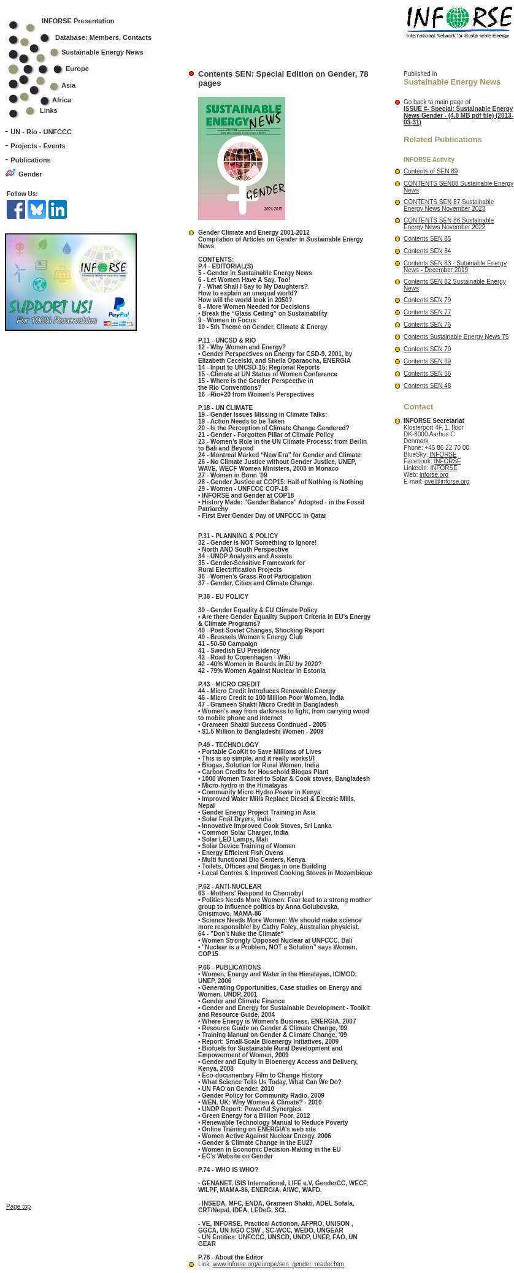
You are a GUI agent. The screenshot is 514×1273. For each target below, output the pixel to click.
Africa (61, 100)
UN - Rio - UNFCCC (41, 131)
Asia (50, 85)
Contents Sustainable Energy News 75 (456, 336)
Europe (57, 68)
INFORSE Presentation (78, 21)
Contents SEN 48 (427, 385)
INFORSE (442, 454)
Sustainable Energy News (84, 52)
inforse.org (434, 474)
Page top (18, 1135)
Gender (30, 174)
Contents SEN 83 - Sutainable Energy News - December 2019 (455, 266)
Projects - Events (37, 146)
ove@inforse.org (447, 481)
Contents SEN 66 (427, 373)
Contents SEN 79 (427, 300)
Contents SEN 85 (427, 238)
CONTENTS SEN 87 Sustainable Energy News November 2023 (449, 205)
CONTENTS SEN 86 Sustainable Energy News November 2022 (449, 223)
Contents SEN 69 (427, 361)
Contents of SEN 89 (431, 171)
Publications (30, 160)
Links (49, 110)
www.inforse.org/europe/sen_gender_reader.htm (278, 1264)
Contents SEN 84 (427, 251)
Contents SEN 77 (427, 312)
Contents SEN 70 (427, 349)
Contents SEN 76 (427, 324)
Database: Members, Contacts (88, 37)
